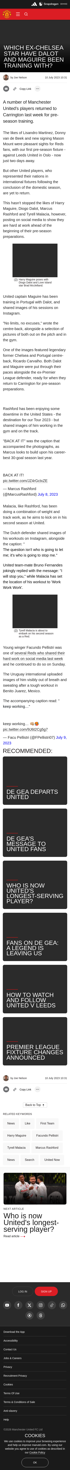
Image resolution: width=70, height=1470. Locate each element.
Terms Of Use (12, 1425)
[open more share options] (38, 89)
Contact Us (10, 1381)
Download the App (14, 1363)
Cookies (8, 1416)
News (11, 1155)
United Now (52, 1191)
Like (27, 1155)
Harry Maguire (16, 1167)
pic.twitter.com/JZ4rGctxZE (25, 497)
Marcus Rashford (47, 1179)
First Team (47, 1155)
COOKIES (35, 1436)
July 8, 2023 (48, 510)
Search (29, 1191)
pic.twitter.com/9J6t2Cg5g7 (25, 761)
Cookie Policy (37, 1452)
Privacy (8, 1398)
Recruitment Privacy (15, 1407)
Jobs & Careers (12, 1389)
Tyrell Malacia (16, 1179)
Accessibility (11, 1372)
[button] (18, 14)
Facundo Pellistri (47, 1167)
